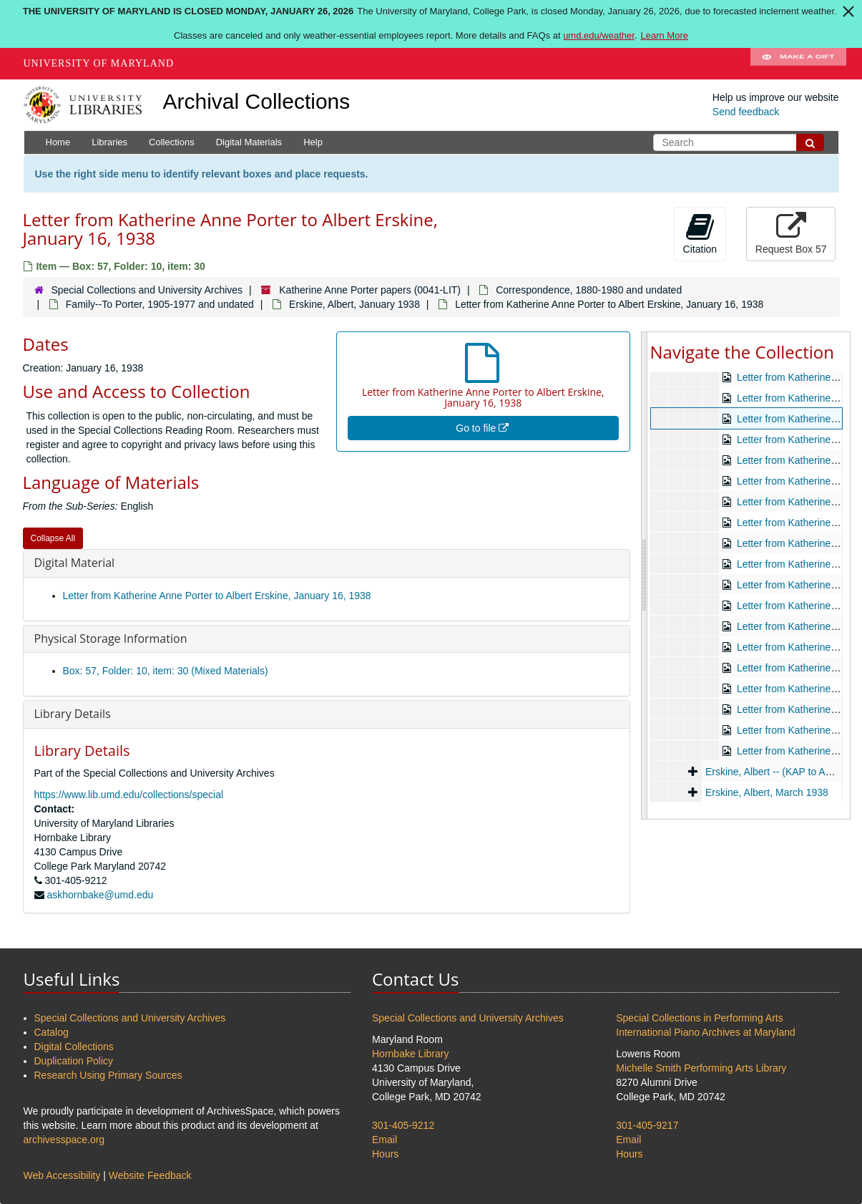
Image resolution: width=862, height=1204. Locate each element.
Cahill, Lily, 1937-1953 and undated (783, 632)
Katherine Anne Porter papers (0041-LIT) (370, 290)
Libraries (109, 142)
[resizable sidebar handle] (644, 575)
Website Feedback (150, 1175)
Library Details (72, 714)
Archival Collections (257, 101)
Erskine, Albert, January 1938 (354, 304)
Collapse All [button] (53, 538)
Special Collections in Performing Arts (699, 1018)
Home (58, 142)
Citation (700, 233)
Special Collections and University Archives (147, 290)
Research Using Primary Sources (108, 1075)
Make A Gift (798, 64)
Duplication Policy (74, 1061)
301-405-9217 (647, 1125)
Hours (385, 1154)
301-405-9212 (403, 1125)
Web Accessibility (62, 1175)
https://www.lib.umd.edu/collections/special (129, 794)
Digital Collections (74, 1046)
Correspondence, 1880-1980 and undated (589, 290)
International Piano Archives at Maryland (705, 1032)
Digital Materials (249, 142)
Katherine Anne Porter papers (721, 383)
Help (313, 142)
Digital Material (74, 563)
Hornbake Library (410, 1053)
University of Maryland (99, 63)
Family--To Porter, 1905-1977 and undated (160, 304)
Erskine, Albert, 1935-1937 (764, 715)
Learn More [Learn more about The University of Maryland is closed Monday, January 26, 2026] (664, 35)
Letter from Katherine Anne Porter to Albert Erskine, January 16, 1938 (217, 595)
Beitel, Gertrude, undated (760, 590)
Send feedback (745, 111)
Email (384, 1139)
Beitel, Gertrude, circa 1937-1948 (778, 549)
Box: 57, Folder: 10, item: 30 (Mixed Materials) (165, 670)
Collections (172, 142)
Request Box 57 (791, 233)
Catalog (51, 1032)
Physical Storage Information (110, 638)
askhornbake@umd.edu (99, 894)
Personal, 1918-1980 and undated (763, 486)
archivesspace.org (64, 1139)
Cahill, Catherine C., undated (769, 611)
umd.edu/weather (599, 35)
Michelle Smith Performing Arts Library (701, 1068)
